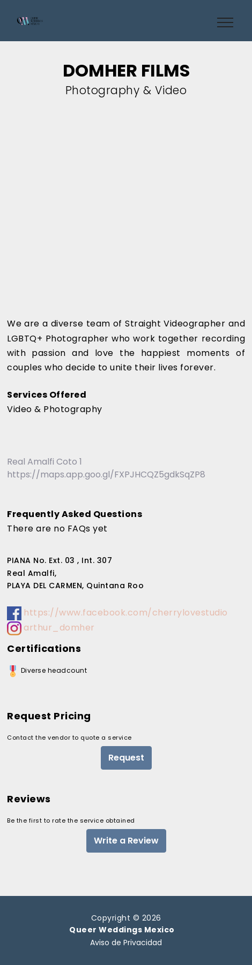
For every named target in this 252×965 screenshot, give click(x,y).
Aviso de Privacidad (126, 942)
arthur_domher (51, 627)
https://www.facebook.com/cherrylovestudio (117, 612)
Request (126, 757)
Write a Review (126, 840)
